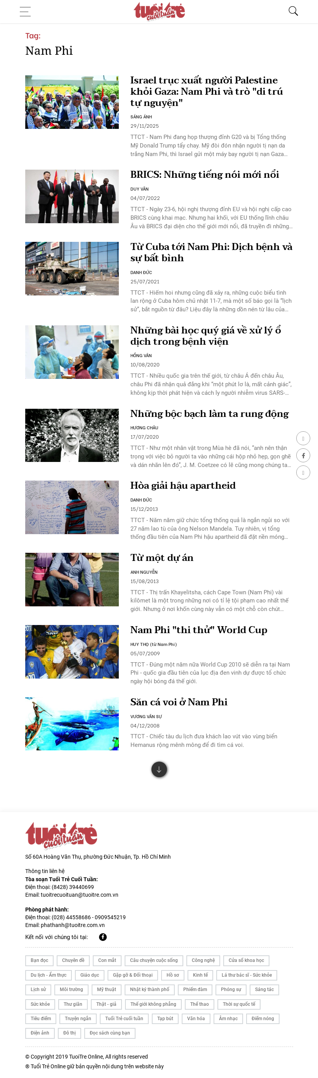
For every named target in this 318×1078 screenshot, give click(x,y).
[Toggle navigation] (27, 11)
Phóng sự (231, 989)
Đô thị (69, 1033)
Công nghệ (203, 960)
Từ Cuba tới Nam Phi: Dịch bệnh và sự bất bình (211, 252)
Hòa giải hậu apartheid (183, 486)
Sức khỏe (40, 1004)
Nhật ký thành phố (149, 989)
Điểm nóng (263, 1018)
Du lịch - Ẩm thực (48, 975)
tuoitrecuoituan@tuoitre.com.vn (79, 895)
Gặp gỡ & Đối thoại (133, 975)
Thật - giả (106, 1004)
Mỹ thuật (106, 989)
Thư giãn (73, 1004)
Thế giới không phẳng (153, 1004)
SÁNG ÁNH (141, 116)
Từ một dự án (162, 558)
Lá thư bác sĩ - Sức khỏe (247, 975)
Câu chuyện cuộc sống (154, 960)
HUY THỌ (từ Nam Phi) (153, 644)
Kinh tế (200, 975)
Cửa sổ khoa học (246, 960)
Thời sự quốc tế (239, 1004)
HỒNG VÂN (141, 355)
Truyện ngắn (78, 1018)
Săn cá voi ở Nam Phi (179, 702)
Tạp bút (165, 1018)
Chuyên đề (73, 960)
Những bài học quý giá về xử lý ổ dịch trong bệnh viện (205, 336)
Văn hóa (196, 1018)
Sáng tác (264, 989)
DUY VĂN (139, 189)
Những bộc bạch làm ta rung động (209, 414)
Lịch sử (38, 989)
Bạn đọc (39, 960)
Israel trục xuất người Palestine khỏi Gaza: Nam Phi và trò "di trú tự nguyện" (206, 92)
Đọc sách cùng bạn (110, 1033)
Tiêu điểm (41, 1018)
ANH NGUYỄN (144, 572)
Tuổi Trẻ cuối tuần (124, 1018)
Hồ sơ (173, 975)
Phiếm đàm (195, 989)
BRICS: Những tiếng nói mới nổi (204, 175)
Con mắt (107, 960)
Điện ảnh (40, 1033)
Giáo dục (89, 975)
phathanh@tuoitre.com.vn (73, 925)
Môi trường (71, 989)
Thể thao (199, 1004)
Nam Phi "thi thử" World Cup (198, 630)
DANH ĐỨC (141, 272)
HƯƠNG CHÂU (144, 427)
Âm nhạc (228, 1018)
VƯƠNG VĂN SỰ (146, 716)
